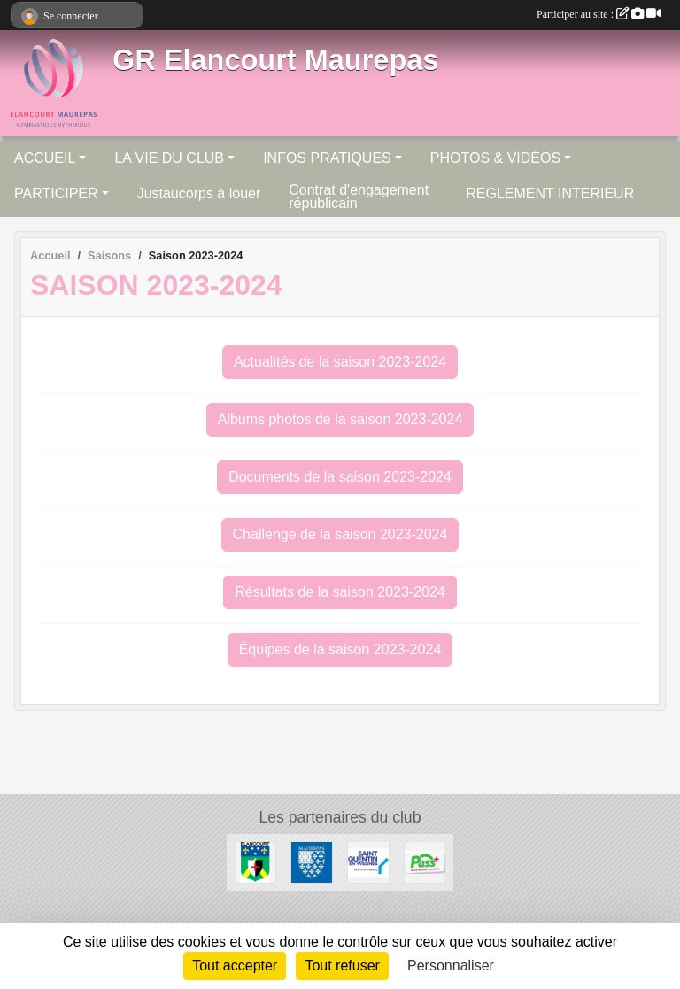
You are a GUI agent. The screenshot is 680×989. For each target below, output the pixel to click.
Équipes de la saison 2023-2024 (340, 649)
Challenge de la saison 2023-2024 (340, 534)
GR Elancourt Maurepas (275, 60)
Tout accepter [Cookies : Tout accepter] (234, 965)
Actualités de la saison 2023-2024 (340, 361)
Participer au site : (599, 14)
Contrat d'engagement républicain (359, 196)
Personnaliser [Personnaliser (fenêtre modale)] (450, 965)
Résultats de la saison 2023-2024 (340, 591)
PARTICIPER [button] (56, 193)
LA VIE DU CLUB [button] (169, 158)
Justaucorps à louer (199, 193)
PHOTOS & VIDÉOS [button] (495, 158)
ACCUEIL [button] (44, 158)
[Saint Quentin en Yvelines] (368, 861)
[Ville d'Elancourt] (255, 861)
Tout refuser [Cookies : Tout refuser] (342, 965)
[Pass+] (425, 861)
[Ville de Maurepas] (311, 861)
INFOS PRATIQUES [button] (327, 158)
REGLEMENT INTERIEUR (550, 193)
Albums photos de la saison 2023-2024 (340, 419)
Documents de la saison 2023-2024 (340, 476)
